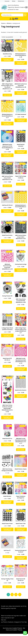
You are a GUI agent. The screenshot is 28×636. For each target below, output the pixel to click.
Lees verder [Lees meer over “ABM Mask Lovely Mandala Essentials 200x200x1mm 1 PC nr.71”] (20, 449)
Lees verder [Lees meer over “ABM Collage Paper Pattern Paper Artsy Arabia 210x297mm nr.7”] (20, 339)
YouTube (24, 622)
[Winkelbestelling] (11, 37)
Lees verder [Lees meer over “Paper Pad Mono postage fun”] (20, 504)
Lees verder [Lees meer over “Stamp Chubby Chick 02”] (7, 587)
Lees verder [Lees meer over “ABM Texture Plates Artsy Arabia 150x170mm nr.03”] (20, 245)
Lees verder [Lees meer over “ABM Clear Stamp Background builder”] (7, 477)
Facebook (10, 622)
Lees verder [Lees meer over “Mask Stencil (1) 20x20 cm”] (7, 366)
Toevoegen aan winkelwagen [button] (7, 59)
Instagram (17, 622)
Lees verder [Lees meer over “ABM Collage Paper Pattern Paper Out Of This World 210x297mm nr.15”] (7, 95)
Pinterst (5, 622)
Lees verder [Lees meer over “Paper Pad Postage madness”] (20, 184)
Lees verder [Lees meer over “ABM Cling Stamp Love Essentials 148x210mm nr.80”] (20, 308)
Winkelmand (21, 1)
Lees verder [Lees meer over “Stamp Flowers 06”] (7, 302)
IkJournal (7, 1)
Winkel (13, 1)
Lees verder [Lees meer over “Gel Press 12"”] (7, 556)
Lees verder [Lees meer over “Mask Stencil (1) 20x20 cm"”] (20, 587)
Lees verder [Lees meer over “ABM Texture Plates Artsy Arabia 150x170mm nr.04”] (7, 186)
